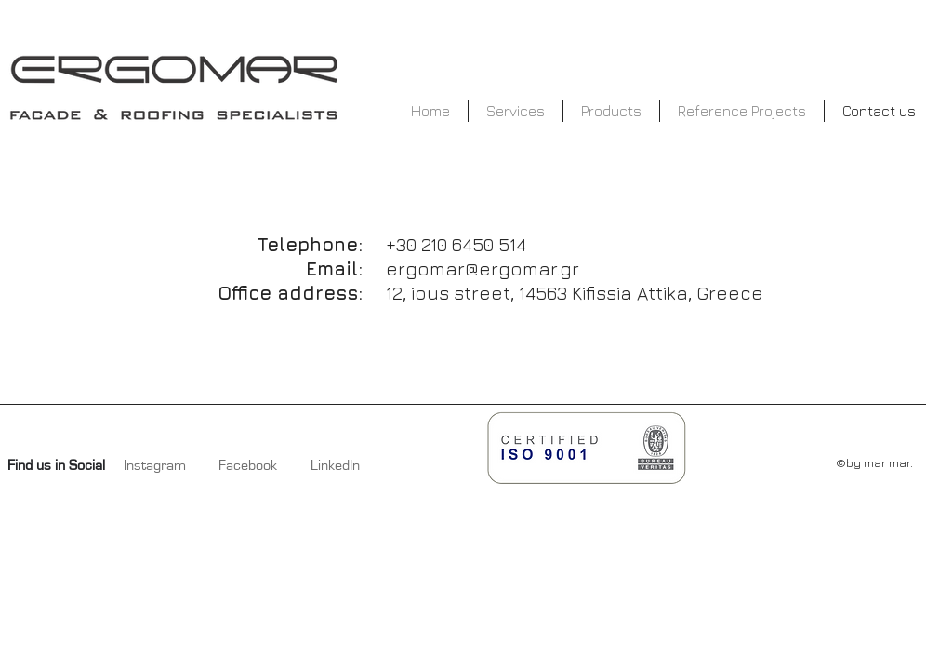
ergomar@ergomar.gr (482, 268)
